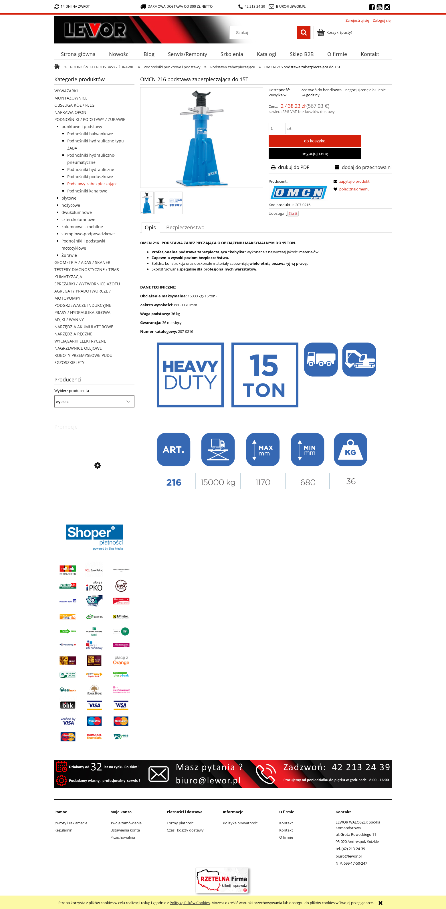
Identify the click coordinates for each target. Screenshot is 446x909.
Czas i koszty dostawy (185, 830)
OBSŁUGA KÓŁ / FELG (74, 105)
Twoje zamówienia (126, 823)
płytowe (69, 198)
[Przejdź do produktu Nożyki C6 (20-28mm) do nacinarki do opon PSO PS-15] (94, 491)
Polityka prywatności (240, 823)
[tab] (151, 227)
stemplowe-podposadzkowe (88, 233)
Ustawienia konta (125, 830)
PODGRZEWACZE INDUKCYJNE (82, 305)
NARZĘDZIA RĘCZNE (73, 334)
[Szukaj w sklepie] (264, 32)
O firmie (286, 837)
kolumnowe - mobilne (82, 226)
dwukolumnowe (77, 212)
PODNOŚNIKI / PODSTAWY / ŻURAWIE (89, 119)
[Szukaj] (303, 32)
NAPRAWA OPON (70, 112)
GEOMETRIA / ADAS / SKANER (82, 262)
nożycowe (71, 205)
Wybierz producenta (71, 391)
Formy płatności (180, 823)
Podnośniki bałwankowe (90, 133)
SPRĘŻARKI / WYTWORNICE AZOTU (87, 284)
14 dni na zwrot (72, 6)
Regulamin (63, 830)
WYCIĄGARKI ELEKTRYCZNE (80, 341)
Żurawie (69, 255)
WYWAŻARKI (66, 91)
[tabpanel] (266, 367)
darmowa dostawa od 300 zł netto (176, 6)
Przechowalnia (122, 837)
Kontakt (286, 823)
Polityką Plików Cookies (190, 902)
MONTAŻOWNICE (71, 98)
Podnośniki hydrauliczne (90, 169)
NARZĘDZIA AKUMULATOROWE (83, 326)
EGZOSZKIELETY (69, 362)
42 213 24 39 (251, 6)
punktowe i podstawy (82, 126)
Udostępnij (278, 213)
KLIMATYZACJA (68, 276)
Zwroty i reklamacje (70, 823)
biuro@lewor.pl (291, 6)
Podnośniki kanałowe (87, 191)
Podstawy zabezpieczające (92, 183)
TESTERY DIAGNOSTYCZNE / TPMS (86, 269)
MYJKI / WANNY (69, 319)
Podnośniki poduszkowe (90, 176)
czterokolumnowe (78, 219)
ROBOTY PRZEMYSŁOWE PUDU (83, 355)
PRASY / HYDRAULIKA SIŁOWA (82, 312)
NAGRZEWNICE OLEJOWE (78, 348)
